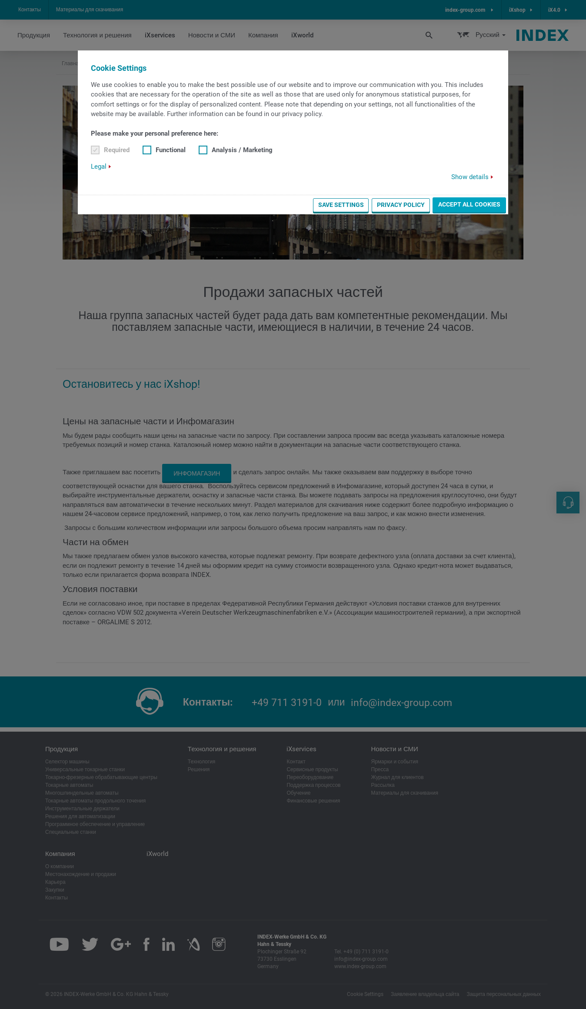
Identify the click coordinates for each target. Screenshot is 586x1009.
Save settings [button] (341, 204)
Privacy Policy (401, 204)
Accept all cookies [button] (469, 204)
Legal (99, 166)
